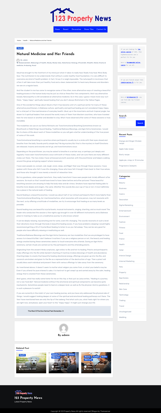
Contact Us (101, 29)
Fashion (63, 354)
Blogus (94, 410)
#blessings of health (38, 63)
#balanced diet (24, 63)
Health (20, 48)
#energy (74, 63)
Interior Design (125, 256)
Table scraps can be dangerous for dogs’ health (28, 362)
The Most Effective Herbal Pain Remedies (46, 311)
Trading (122, 300)
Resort (66, 29)
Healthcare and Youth (94, 364)
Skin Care (56, 357)
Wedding (122, 317)
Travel (121, 306)
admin (25, 60)
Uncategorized (125, 312)
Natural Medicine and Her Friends (50, 54)
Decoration (76, 29)
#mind (96, 63)
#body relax (56, 63)
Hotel (121, 250)
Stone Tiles (89, 29)
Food (121, 233)
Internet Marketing (127, 261)
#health (90, 63)
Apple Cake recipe (126, 149)
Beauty (55, 354)
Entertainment (125, 211)
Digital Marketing (126, 205)
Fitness (122, 228)
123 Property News (28, 396)
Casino (122, 194)
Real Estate (123, 278)
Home (57, 29)
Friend (121, 239)
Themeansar (105, 410)
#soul (34, 65)
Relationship (124, 284)
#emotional (66, 63)
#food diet (82, 63)
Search (123, 116)
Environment (124, 216)
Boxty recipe (124, 155)
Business (123, 188)
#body (49, 63)
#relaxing (27, 65)
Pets (121, 267)
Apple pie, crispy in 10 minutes (131, 160)
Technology (124, 295)
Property (122, 272)
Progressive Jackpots (128, 166)
